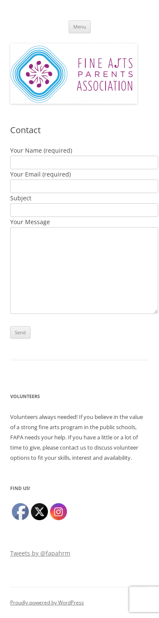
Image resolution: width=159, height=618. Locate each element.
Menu (79, 26)
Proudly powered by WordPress (47, 602)
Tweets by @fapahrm (40, 553)
